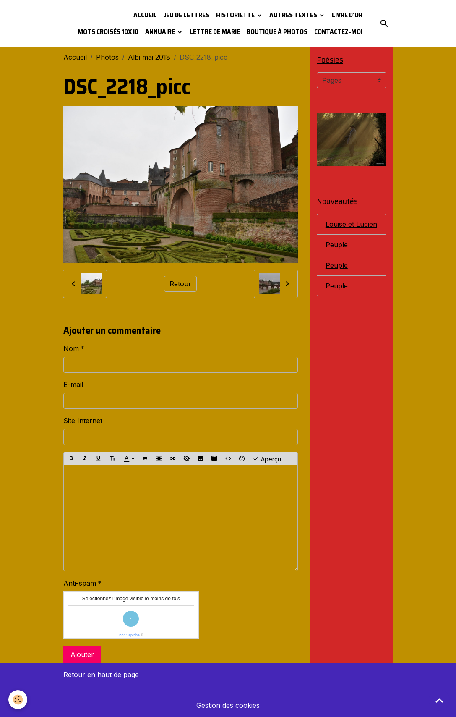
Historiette (236, 15)
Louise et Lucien (351, 224)
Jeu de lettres (186, 15)
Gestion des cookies (228, 705)
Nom (71, 348)
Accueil (145, 15)
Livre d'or (347, 15)
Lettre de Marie (215, 31)
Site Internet (82, 420)
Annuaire (160, 31)
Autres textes (293, 15)
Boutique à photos (277, 31)
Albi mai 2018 (149, 57)
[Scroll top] (439, 700)
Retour (180, 284)
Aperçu (267, 458)
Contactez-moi (338, 31)
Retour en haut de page (101, 674)
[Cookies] (17, 699)
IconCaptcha (129, 635)
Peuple (337, 245)
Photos (107, 57)
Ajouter (82, 654)
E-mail (73, 384)
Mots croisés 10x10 (108, 31)
